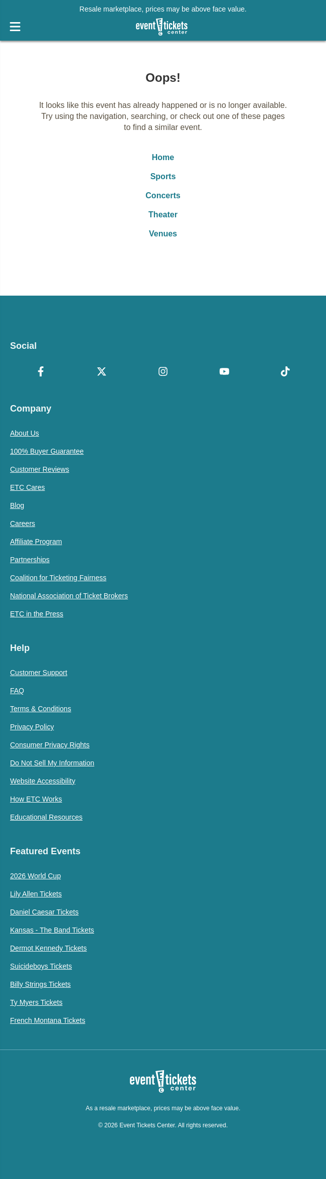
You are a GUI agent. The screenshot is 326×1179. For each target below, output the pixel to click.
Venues (163, 233)
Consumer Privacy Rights (50, 745)
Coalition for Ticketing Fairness (58, 578)
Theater (163, 214)
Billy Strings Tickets (40, 984)
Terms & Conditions (40, 709)
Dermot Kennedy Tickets (48, 948)
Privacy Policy (32, 727)
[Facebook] (40, 372)
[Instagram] (163, 372)
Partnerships (30, 560)
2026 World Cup (35, 876)
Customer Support (38, 673)
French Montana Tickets (47, 1020)
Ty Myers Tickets (36, 1002)
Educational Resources (46, 817)
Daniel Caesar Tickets (44, 912)
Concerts (162, 195)
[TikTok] (285, 372)
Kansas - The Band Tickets (52, 930)
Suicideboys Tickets (41, 966)
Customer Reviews (39, 469)
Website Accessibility (42, 781)
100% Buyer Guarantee (47, 451)
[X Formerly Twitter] (102, 372)
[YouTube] (224, 372)
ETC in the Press (36, 614)
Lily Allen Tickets (36, 894)
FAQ (17, 691)
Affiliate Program (36, 542)
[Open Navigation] (15, 26)
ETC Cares (27, 487)
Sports (163, 176)
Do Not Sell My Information (52, 763)
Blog (17, 505)
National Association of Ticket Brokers (69, 596)
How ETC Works (36, 799)
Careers (22, 523)
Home (163, 157)
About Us (24, 433)
